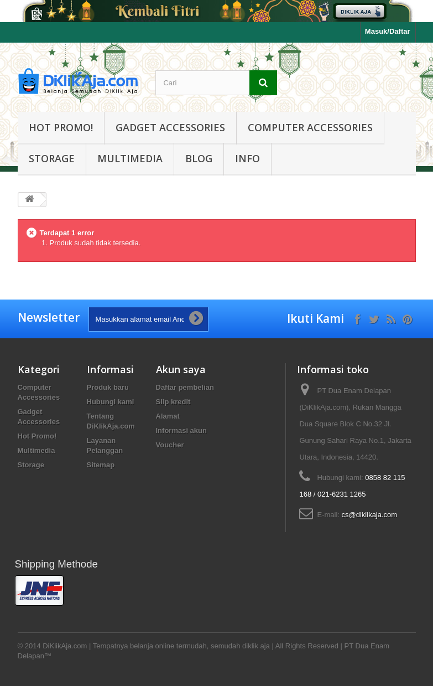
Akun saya (181, 369)
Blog (198, 158)
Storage (52, 158)
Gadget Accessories (170, 127)
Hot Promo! (61, 127)
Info (247, 158)
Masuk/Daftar (387, 31)
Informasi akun (181, 430)
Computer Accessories (310, 127)
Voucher (170, 445)
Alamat (168, 416)
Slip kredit (173, 402)
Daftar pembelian (185, 387)
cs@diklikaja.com (370, 514)
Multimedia (130, 158)
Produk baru (108, 387)
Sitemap (101, 465)
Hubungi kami (110, 402)
